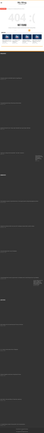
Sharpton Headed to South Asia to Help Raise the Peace (26, 41)
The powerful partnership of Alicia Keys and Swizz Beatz (10, 103)
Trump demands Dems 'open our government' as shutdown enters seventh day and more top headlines (19, 277)
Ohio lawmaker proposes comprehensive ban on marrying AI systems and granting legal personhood (19, 201)
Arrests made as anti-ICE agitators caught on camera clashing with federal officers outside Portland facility (38, 282)
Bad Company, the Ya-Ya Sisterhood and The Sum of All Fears (15, 8)
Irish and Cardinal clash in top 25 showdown (8, 251)
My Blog (22, 2)
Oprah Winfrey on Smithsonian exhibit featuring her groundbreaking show (39, 157)
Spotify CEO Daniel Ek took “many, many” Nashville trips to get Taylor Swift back (15, 128)
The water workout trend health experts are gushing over (11, 78)
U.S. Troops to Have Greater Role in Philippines (16, 41)
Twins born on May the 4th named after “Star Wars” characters (12, 152)
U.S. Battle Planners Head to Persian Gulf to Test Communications (12, 424)
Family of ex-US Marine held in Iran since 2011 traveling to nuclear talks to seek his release (17, 226)
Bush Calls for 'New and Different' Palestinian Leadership (36, 41)
